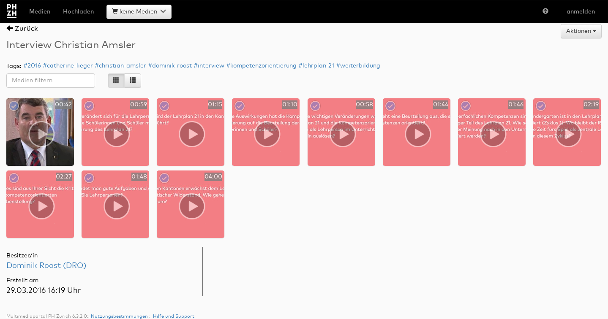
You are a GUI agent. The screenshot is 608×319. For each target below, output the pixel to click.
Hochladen (78, 12)
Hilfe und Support (173, 304)
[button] (545, 12)
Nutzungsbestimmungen (119, 304)
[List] (132, 80)
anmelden (581, 12)
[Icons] (116, 80)
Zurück (22, 28)
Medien (39, 12)
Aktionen (581, 31)
